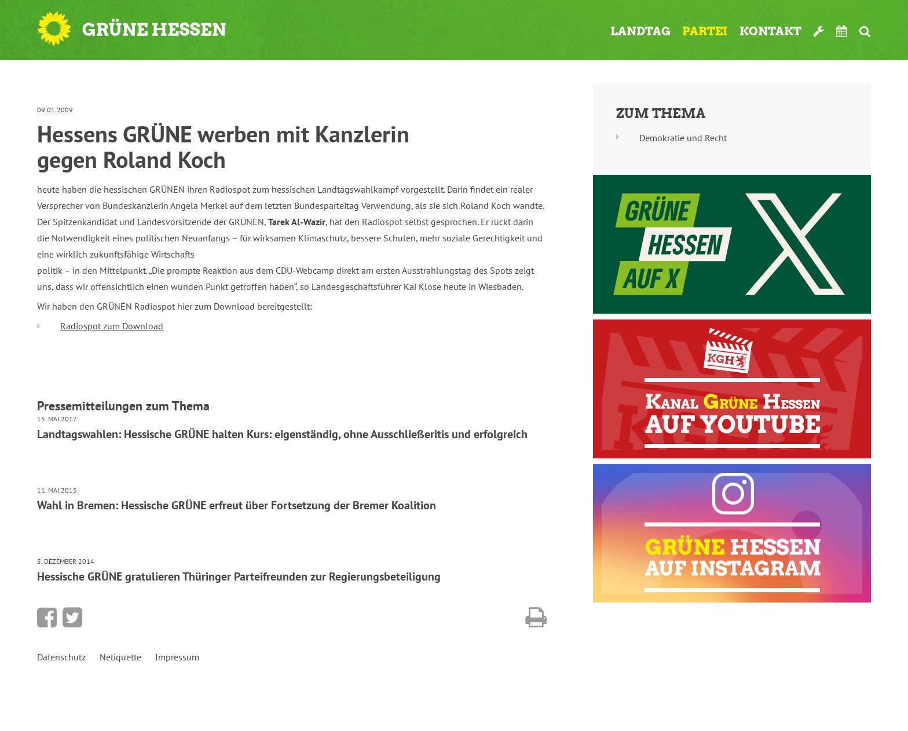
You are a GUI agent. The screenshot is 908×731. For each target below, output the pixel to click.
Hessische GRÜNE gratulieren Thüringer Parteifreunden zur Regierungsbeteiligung (239, 576)
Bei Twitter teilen (72, 617)
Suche (865, 31)
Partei (705, 31)
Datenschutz (61, 657)
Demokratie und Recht (683, 138)
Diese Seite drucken (536, 617)
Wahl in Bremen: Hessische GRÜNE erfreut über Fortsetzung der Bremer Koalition (236, 505)
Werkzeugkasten (818, 31)
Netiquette (120, 657)
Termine (842, 31)
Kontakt (770, 31)
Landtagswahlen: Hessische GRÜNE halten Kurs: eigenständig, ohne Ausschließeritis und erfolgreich (282, 434)
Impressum (177, 657)
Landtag (640, 31)
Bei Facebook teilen (47, 617)
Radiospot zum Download (111, 326)
